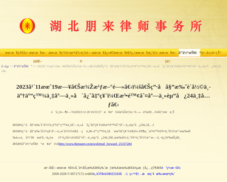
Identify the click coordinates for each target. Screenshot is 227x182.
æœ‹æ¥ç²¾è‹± (59, 53)
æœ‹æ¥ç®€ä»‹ (16, 53)
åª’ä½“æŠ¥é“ (189, 53)
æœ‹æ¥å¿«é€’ (103, 53)
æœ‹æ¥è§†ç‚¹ (124, 53)
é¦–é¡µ (5, 66)
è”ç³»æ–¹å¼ (172, 168)
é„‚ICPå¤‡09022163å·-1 (110, 174)
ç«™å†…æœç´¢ (141, 174)
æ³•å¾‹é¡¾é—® (81, 54)
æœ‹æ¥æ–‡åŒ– (37, 54)
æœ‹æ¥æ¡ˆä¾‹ (146, 53)
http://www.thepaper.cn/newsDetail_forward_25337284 (95, 144)
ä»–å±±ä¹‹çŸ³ (211, 53)
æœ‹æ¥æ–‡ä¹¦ (167, 54)
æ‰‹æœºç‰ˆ (165, 174)
